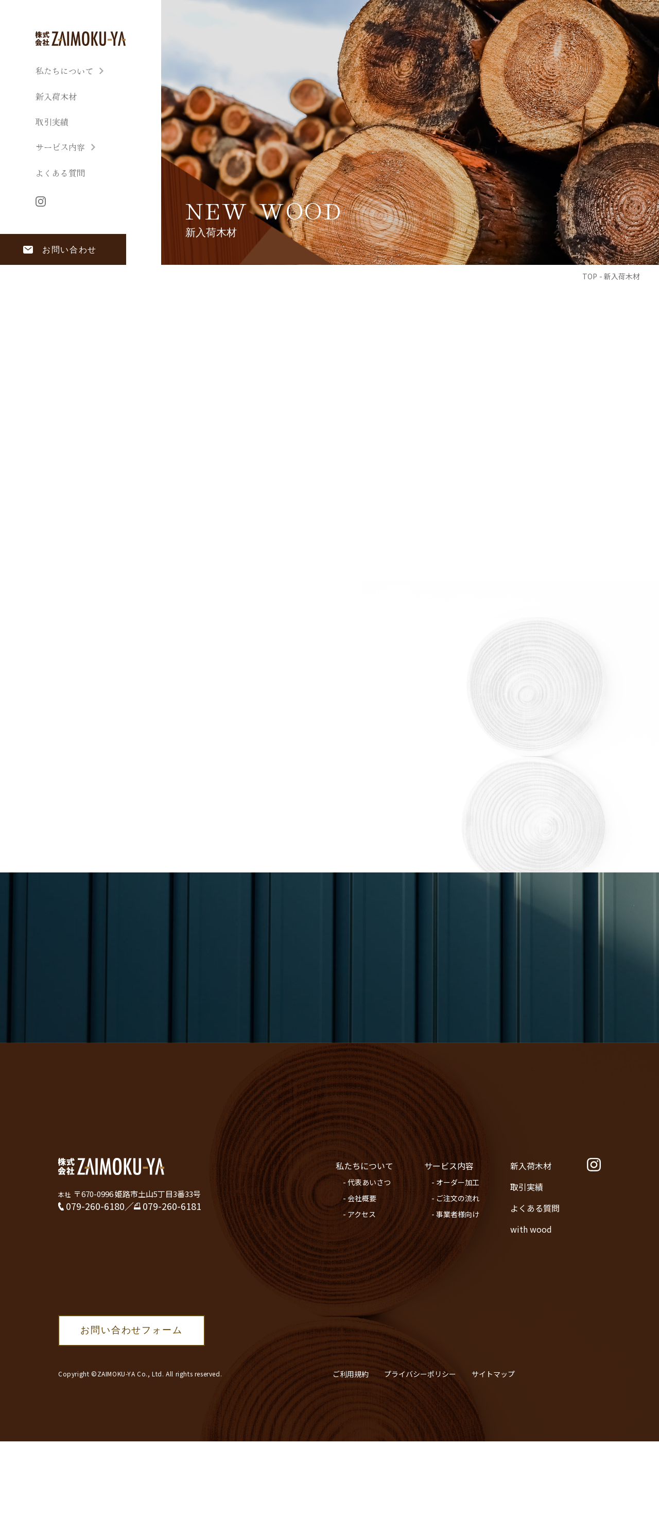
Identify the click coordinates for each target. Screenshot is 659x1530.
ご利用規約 (351, 1374)
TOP (589, 276)
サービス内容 (60, 147)
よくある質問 (60, 173)
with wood (531, 1229)
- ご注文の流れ (455, 1198)
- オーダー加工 (455, 1182)
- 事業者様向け (455, 1214)
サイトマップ (493, 1374)
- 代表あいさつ (367, 1182)
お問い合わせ (69, 249)
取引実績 (52, 122)
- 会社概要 (359, 1198)
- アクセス (359, 1214)
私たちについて (64, 71)
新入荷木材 (56, 97)
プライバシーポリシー (420, 1374)
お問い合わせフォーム (131, 1330)
